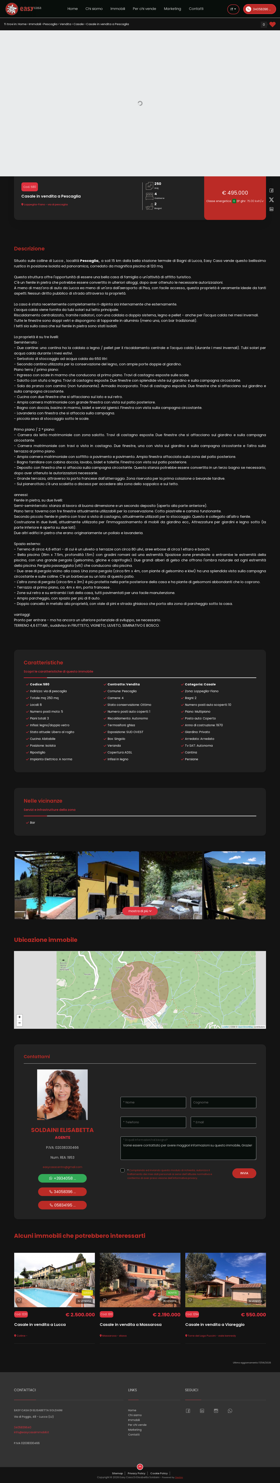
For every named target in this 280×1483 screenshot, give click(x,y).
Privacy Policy (136, 1473)
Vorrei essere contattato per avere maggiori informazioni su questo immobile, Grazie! (188, 1148)
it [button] (232, 9)
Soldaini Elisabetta (62, 1130)
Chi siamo (94, 8)
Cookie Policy (159, 1473)
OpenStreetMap (245, 1027)
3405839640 (22, 1427)
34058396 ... (258, 9)
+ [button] (19, 1017)
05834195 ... (62, 1205)
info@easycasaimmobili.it (31, 1432)
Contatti (196, 8)
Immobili (117, 8)
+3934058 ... (62, 1178)
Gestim (179, 1477)
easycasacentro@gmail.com (62, 1167)
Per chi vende (144, 8)
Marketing (172, 8)
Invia (244, 1173)
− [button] (19, 1023)
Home (72, 8)
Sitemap (117, 1473)
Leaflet (225, 1027)
